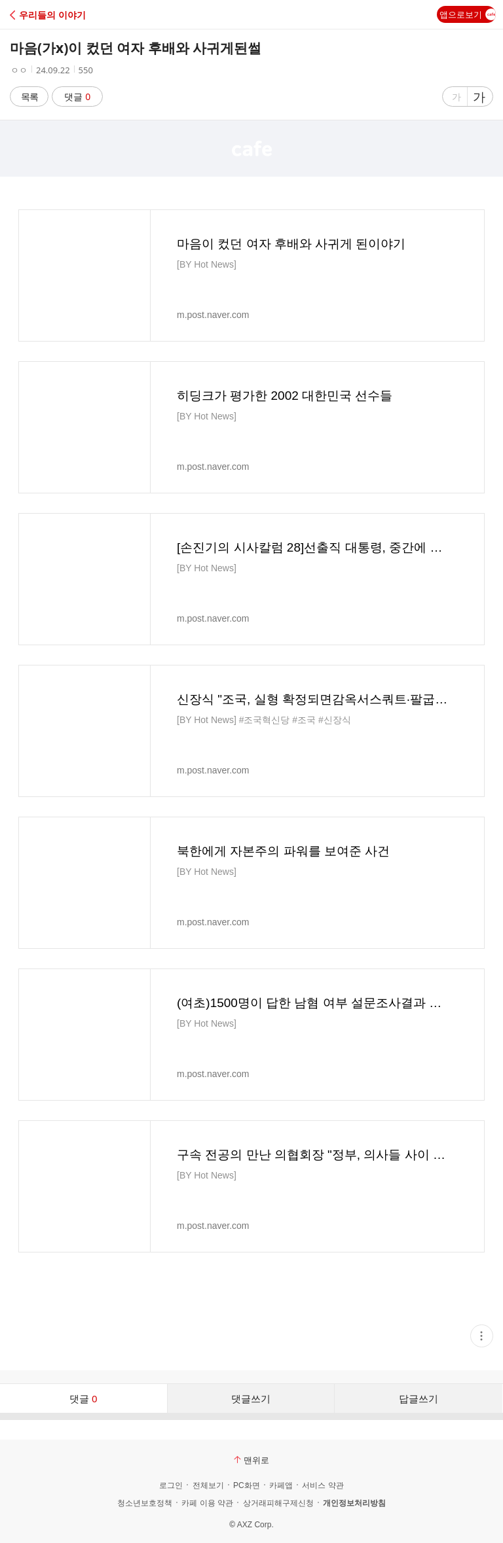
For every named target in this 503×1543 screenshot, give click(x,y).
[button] (67, 14)
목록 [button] (29, 96)
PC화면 (246, 1485)
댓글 (77, 96)
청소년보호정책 (144, 1503)
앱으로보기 (467, 14)
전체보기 (208, 1485)
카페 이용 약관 (207, 1503)
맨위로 (251, 1460)
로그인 (171, 1485)
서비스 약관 (322, 1485)
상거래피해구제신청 (278, 1503)
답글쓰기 (418, 1398)
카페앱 (281, 1485)
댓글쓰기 (250, 1398)
